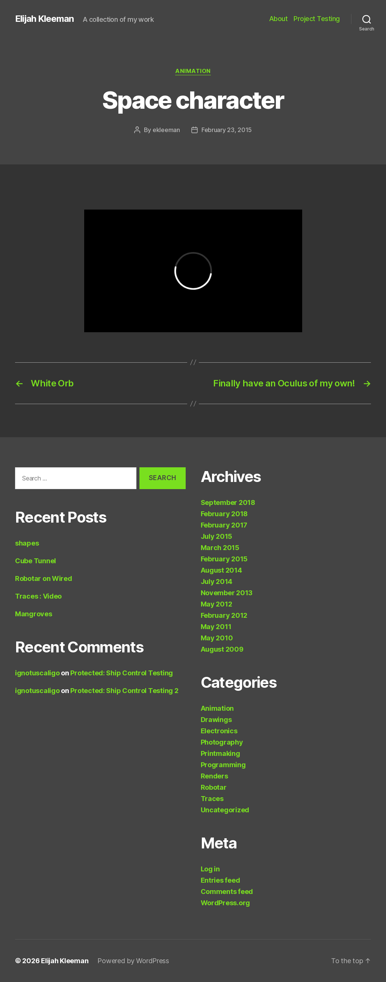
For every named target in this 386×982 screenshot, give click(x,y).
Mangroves (33, 614)
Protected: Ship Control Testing (121, 673)
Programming (223, 765)
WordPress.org (225, 903)
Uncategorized (225, 810)
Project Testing (317, 19)
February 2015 (224, 559)
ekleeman (166, 130)
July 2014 (217, 581)
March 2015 (220, 548)
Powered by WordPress (133, 961)
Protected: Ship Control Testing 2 (124, 691)
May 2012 (216, 604)
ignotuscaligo (37, 673)
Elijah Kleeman (44, 18)
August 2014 (221, 570)
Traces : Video (38, 596)
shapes (27, 543)
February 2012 (224, 615)
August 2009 (222, 649)
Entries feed (220, 880)
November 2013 (227, 593)
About (278, 19)
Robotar (214, 787)
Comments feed (227, 891)
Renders (214, 776)
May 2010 (217, 638)
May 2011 (216, 627)
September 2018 (228, 502)
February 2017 (224, 525)
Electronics (219, 731)
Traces (212, 799)
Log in (210, 869)
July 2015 (217, 536)
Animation (193, 71)
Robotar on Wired (43, 578)
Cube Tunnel (35, 561)
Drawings (216, 720)
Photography (222, 742)
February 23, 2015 (226, 130)
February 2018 (224, 514)
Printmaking (220, 753)
